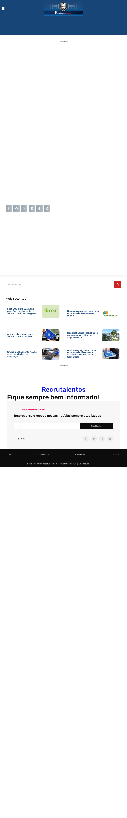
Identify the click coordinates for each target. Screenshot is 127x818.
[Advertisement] (26, 71)
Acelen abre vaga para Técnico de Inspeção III (20, 335)
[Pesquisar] (117, 284)
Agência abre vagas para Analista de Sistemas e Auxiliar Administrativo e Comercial (81, 353)
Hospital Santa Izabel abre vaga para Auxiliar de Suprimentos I (82, 335)
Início (10, 454)
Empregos (80, 454)
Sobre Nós (44, 454)
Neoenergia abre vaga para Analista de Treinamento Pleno (83, 313)
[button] (9, 208)
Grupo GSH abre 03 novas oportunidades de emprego (22, 354)
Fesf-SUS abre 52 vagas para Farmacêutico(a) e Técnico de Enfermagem (21, 311)
